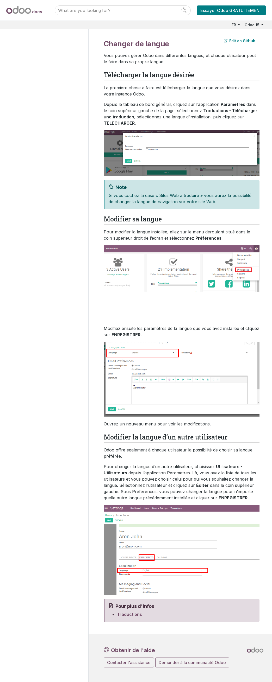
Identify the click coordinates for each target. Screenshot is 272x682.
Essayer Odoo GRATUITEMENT (231, 10)
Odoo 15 (252, 25)
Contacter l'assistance (129, 662)
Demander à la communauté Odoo (192, 662)
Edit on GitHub (239, 41)
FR (234, 25)
